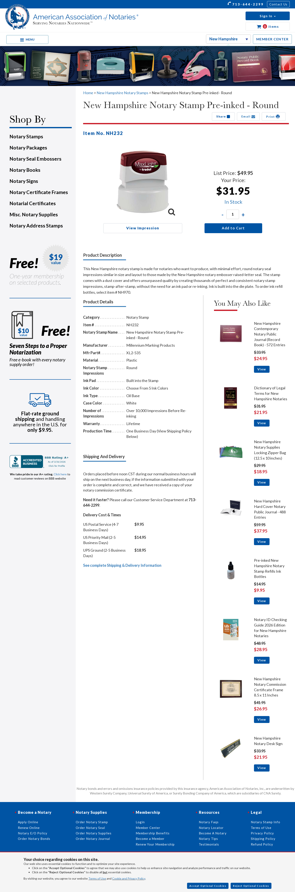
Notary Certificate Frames (38, 192)
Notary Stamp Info (265, 822)
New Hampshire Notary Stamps (122, 92)
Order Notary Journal (93, 838)
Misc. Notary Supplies (33, 214)
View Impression (142, 228)
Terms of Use (97, 878)
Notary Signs (23, 181)
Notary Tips (208, 838)
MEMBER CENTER (272, 39)
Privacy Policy (262, 833)
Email (248, 116)
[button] (268, 16)
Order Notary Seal (90, 828)
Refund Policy (262, 844)
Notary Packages (28, 148)
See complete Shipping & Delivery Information (122, 565)
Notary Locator (211, 828)
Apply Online (28, 822)
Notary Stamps (26, 136)
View (261, 369)
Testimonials (209, 844)
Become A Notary (213, 833)
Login (140, 822)
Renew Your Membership (155, 844)
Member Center (148, 828)
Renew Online (29, 828)
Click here (60, 474)
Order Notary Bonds (34, 838)
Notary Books (24, 170)
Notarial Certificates (32, 203)
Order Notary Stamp (92, 822)
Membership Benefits (153, 833)
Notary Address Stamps (36, 226)
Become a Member (150, 838)
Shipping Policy (263, 838)
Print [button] (273, 116)
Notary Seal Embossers (35, 159)
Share (223, 116)
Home (88, 92)
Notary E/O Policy (32, 833)
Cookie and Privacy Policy (128, 878)
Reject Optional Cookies (251, 885)
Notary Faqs (209, 822)
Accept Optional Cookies (207, 885)
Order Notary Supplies (94, 833)
